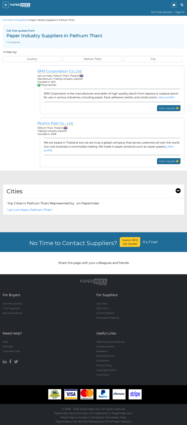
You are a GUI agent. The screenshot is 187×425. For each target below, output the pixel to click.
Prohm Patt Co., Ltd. (55, 123)
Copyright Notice (106, 370)
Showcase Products (107, 317)
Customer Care (11, 351)
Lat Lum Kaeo (18, 210)
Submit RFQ (130, 242)
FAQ (5, 341)
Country (32, 59)
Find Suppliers (11, 308)
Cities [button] (93, 191)
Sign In (179, 12)
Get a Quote (169, 108)
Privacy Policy (104, 365)
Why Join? (102, 308)
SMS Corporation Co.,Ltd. (59, 71)
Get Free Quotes (161, 12)
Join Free (101, 303)
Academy (102, 351)
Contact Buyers (105, 313)
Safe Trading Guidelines (110, 341)
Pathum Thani (93, 59)
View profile (166, 97)
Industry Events (105, 346)
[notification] (174, 5)
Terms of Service (105, 355)
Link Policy (102, 374)
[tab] (93, 191)
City (153, 59)
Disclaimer (102, 360)
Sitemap (8, 346)
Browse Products (12, 313)
